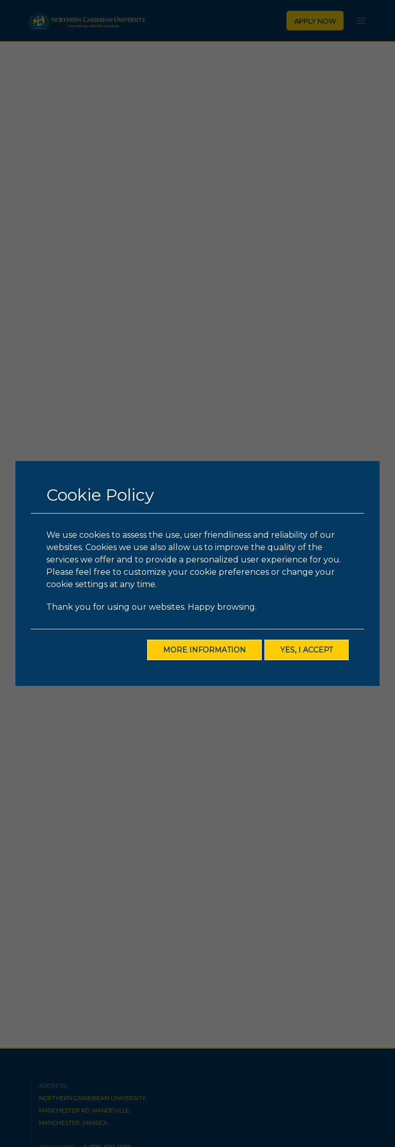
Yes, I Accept (306, 650)
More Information (204, 650)
